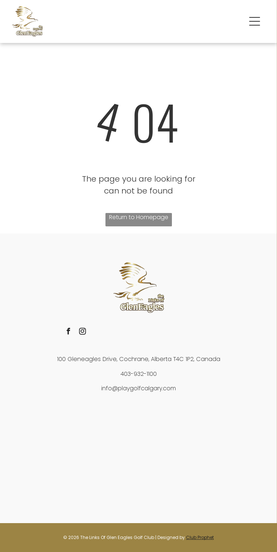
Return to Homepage (138, 217)
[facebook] (69, 332)
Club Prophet (200, 537)
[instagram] (83, 332)
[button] (254, 21)
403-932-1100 (139, 374)
